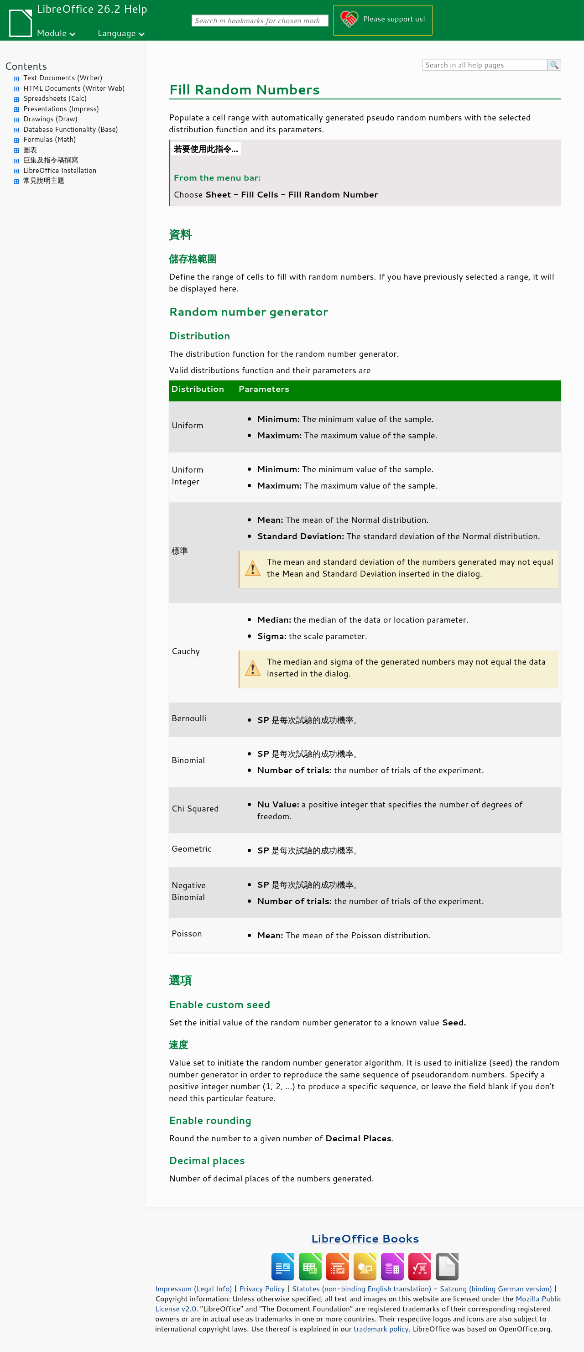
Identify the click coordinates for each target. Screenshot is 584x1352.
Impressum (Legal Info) (193, 1289)
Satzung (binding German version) (496, 1289)
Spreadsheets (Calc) (55, 98)
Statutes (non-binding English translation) (361, 1289)
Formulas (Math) (49, 139)
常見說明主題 (43, 180)
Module (51, 32)
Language (117, 32)
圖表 (30, 150)
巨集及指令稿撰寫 (50, 160)
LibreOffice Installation (59, 170)
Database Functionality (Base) (70, 129)
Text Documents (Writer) (63, 78)
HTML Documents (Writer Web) (74, 88)
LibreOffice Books (365, 1238)
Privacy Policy (262, 1289)
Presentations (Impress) (61, 109)
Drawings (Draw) (50, 119)
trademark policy (381, 1329)
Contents (26, 66)
